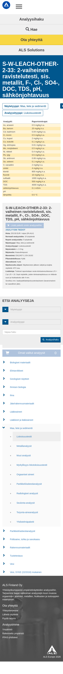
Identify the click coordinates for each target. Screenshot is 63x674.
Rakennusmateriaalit (20, 547)
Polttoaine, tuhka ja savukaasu (25, 539)
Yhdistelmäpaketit (25, 522)
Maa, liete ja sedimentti (21, 428)
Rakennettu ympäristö (13, 633)
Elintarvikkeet (16, 370)
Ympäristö (7, 629)
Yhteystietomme (10, 610)
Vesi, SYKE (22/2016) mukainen (26, 572)
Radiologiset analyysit (27, 493)
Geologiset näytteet (19, 379)
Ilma (12, 395)
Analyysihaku (31, 19)
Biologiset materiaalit (20, 362)
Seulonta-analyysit (26, 503)
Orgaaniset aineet (25, 474)
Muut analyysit (24, 455)
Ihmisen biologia (18, 387)
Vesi (12, 564)
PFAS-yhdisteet (10, 637)
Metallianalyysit (24, 446)
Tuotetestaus (16, 555)
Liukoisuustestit (24, 436)
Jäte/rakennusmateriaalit (22, 403)
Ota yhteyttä (31, 40)
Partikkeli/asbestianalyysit (29, 484)
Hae (31, 29)
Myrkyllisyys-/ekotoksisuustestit (32, 465)
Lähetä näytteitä (10, 614)
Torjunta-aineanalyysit (27, 512)
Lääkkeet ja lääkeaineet (21, 420)
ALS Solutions (32, 50)
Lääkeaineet (16, 411)
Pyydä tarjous (9, 618)
